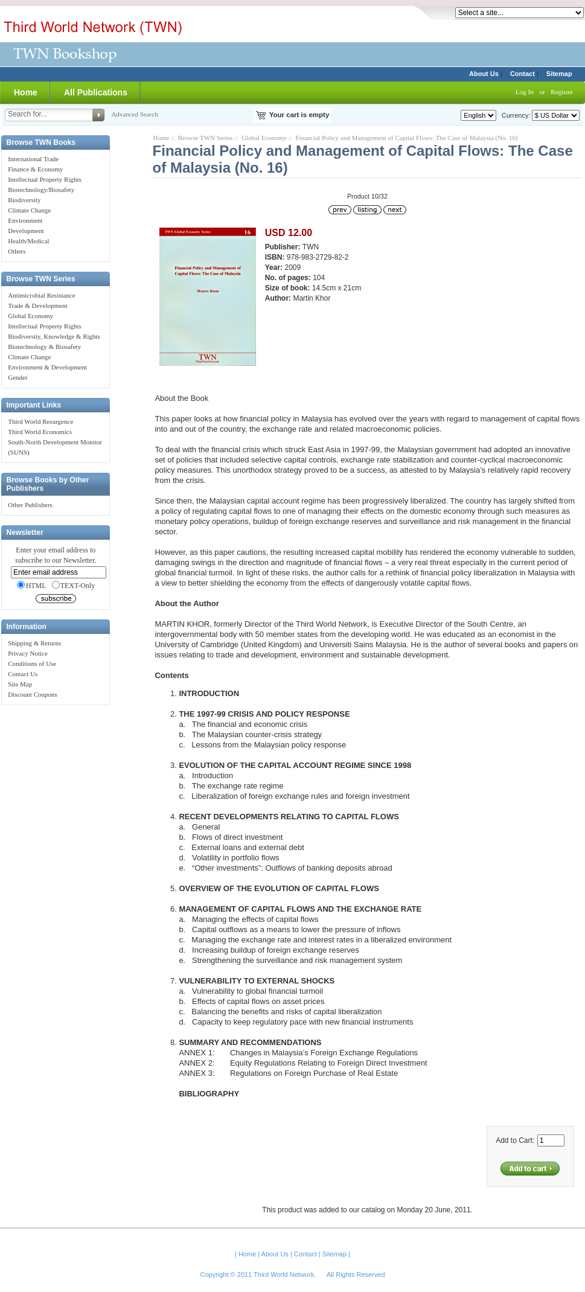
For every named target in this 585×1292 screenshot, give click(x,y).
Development (25, 230)
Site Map (20, 684)
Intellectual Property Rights (45, 179)
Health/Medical (28, 241)
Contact (522, 73)
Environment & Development (47, 367)
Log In (525, 91)
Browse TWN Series (205, 137)
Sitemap (559, 73)
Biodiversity (24, 199)
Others (16, 251)
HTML (31, 585)
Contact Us (22, 673)
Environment (25, 220)
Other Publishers (30, 504)
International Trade (33, 158)
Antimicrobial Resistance (41, 295)
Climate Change (29, 210)
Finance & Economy (35, 169)
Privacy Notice (28, 653)
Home (25, 92)
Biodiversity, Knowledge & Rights (54, 336)
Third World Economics (40, 431)
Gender (17, 377)
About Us (484, 73)
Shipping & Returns (34, 643)
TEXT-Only (73, 585)
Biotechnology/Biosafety (41, 189)
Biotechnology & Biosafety (44, 346)
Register (562, 91)
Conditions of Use (32, 663)
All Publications (95, 92)
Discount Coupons (32, 694)
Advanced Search (134, 114)
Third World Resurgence (40, 421)
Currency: (514, 115)
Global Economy (30, 315)
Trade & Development (38, 305)
